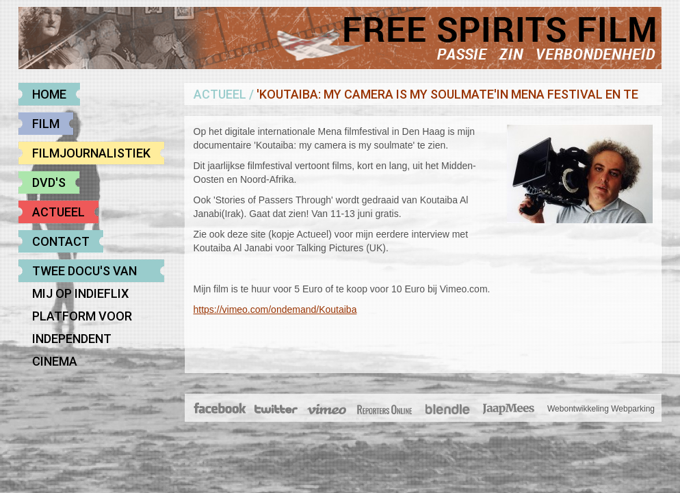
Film (46, 123)
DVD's (49, 182)
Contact (61, 241)
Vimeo (327, 409)
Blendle (447, 409)
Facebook (221, 409)
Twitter (275, 409)
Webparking (633, 409)
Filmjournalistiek (91, 153)
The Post (384, 409)
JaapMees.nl (509, 409)
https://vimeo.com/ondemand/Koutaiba (275, 309)
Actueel (58, 212)
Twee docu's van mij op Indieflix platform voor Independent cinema (84, 273)
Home (49, 94)
